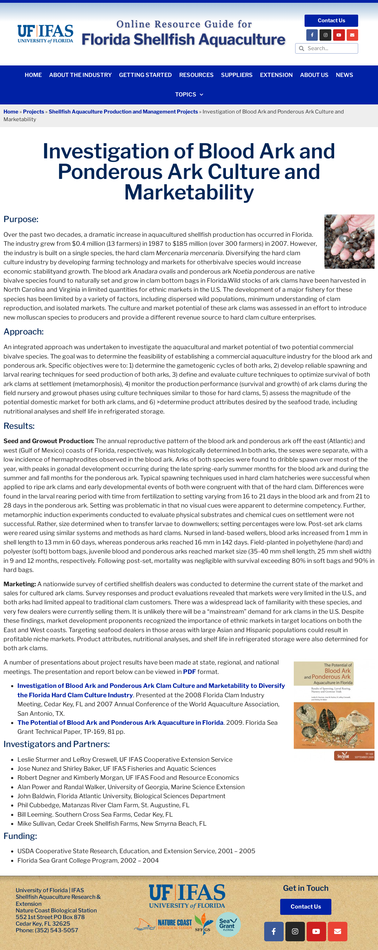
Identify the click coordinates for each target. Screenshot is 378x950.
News (344, 75)
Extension (276, 75)
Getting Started (145, 75)
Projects (33, 112)
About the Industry (80, 75)
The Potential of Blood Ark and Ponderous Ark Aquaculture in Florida (120, 722)
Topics (189, 94)
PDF (189, 671)
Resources (196, 75)
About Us (314, 75)
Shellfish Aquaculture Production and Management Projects (123, 112)
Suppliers (237, 75)
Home (33, 75)
